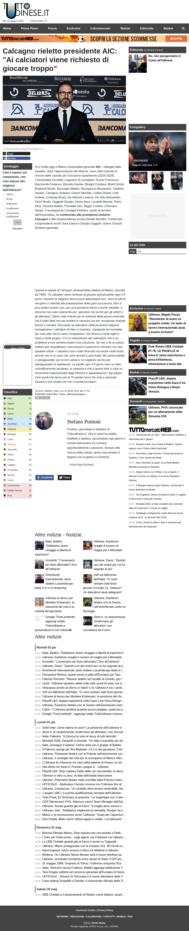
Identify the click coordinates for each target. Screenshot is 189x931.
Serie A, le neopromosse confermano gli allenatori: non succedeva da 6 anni (91, 732)
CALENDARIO (93, 916)
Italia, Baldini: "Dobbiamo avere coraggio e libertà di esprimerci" (83, 652)
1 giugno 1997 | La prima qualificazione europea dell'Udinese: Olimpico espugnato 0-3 (97, 793)
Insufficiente (12, 208)
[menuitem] (183, 28)
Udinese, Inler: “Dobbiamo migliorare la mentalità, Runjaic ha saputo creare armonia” (97, 810)
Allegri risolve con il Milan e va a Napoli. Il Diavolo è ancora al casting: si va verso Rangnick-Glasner (154, 476)
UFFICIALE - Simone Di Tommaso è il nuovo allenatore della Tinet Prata (88, 876)
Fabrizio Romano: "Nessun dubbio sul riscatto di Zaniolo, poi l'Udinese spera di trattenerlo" (100, 679)
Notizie (48, 390)
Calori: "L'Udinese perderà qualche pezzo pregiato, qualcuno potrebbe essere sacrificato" (99, 709)
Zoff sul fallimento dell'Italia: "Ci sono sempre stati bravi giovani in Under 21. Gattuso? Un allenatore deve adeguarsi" (102, 583)
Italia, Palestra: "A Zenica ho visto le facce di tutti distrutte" (79, 736)
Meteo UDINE (18, 348)
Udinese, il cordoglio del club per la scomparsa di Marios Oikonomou (86, 758)
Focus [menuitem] (52, 28)
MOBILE (121, 916)
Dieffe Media (98, 923)
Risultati (17, 228)
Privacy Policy (105, 910)
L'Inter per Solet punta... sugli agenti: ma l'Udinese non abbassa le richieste (90, 837)
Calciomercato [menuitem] (100, 28)
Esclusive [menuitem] (73, 28)
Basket (134, 372)
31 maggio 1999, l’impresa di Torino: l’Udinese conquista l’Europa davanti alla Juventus (98, 863)
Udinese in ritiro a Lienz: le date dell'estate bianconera (77, 775)
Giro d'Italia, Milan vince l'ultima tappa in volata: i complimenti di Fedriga (88, 819)
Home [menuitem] (7, 28)
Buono (9, 199)
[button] (17, 222)
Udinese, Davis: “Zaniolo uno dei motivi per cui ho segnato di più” (109, 565)
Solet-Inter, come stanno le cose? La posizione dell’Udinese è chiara (86, 727)
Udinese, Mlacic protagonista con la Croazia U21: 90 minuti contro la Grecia (91, 846)
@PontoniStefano (76, 394)
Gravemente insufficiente (12, 215)
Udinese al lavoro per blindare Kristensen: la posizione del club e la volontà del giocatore (99, 696)
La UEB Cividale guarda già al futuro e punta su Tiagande (79, 841)
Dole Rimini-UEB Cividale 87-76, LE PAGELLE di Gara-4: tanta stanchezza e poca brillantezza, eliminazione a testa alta (166, 355)
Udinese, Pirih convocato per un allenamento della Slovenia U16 (165, 412)
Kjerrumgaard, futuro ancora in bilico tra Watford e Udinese (80, 850)
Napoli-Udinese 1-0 (144, 165)
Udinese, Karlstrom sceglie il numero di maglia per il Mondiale (108, 546)
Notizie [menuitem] (125, 28)
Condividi (45, 477)
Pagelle (135, 340)
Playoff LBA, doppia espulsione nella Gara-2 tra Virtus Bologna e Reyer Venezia (93, 700)
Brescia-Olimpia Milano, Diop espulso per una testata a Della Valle (85, 832)
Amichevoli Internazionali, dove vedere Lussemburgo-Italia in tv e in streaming (92, 670)
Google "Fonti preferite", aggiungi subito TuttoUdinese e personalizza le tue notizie (95, 713)
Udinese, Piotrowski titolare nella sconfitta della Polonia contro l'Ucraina (88, 779)
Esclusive (136, 308)
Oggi (132, 251)
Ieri (139, 251)
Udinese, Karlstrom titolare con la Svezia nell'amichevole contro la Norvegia (91, 705)
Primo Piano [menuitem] (29, 28)
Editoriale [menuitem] (146, 28)
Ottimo (9, 194)
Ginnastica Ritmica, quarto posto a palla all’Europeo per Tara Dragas (86, 674)
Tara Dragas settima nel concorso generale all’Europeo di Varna (83, 872)
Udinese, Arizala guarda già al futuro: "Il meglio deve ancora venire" (85, 806)
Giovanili (136, 401)
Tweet (64, 477)
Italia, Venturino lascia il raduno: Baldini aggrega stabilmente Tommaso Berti (91, 867)
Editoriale (137, 49)
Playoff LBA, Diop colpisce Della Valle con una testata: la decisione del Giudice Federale (99, 771)
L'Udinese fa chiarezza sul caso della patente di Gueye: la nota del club (88, 762)
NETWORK (63, 916)
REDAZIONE (77, 916)
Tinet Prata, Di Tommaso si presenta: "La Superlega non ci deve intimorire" (90, 797)
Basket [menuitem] (168, 28)
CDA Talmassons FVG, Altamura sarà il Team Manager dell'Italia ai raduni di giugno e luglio (101, 801)
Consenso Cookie (85, 910)
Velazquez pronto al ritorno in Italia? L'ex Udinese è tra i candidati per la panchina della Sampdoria (105, 687)
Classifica (10, 392)
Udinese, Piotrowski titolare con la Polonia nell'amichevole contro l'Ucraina (90, 753)
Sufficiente (11, 203)
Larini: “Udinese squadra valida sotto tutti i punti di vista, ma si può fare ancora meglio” (98, 683)
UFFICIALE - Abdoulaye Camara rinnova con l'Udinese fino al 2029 (85, 784)
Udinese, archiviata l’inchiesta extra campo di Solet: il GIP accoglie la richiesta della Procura (101, 859)
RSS (130, 916)
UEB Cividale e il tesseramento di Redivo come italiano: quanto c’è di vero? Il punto (96, 894)
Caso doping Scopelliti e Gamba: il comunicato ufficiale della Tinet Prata (88, 880)
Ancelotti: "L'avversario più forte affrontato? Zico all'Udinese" (61, 565)
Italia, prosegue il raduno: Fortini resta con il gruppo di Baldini (81, 745)
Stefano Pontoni (46, 394)
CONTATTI (109, 916)
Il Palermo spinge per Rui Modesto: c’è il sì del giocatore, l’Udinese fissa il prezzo (94, 749)
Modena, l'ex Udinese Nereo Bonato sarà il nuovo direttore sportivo (85, 854)
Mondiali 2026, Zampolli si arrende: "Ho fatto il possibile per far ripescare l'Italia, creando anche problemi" (110, 740)
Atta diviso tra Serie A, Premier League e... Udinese (75, 766)
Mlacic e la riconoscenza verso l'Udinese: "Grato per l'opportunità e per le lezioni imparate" (100, 814)
